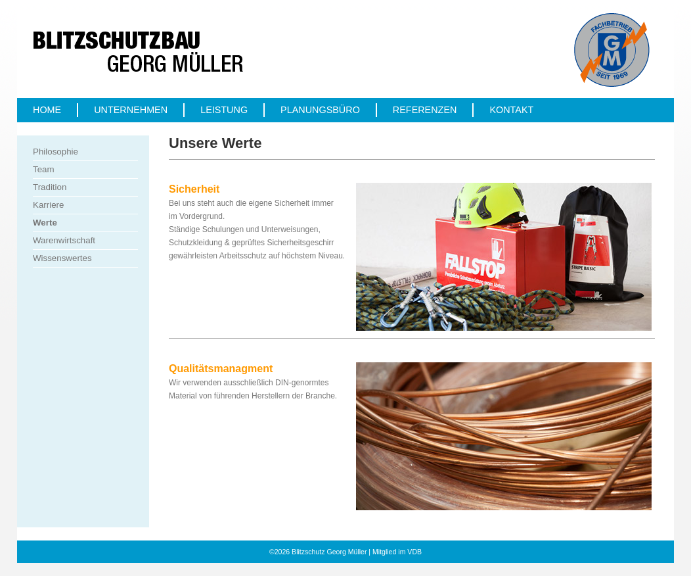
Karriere (48, 205)
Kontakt (511, 110)
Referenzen (425, 110)
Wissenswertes (62, 258)
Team (44, 169)
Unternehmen (130, 110)
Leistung (224, 110)
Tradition (49, 187)
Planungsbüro (320, 110)
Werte (45, 223)
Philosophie (55, 151)
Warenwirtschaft (64, 240)
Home (47, 110)
